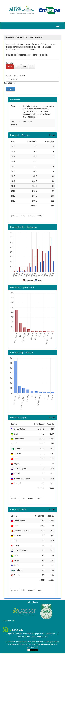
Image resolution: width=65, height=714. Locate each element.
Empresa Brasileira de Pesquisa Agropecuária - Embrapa (30, 634)
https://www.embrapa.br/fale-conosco (32, 636)
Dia (32, 67)
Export (52, 135)
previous (14, 216)
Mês (25, 67)
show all (31, 216)
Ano (17, 67)
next (39, 216)
